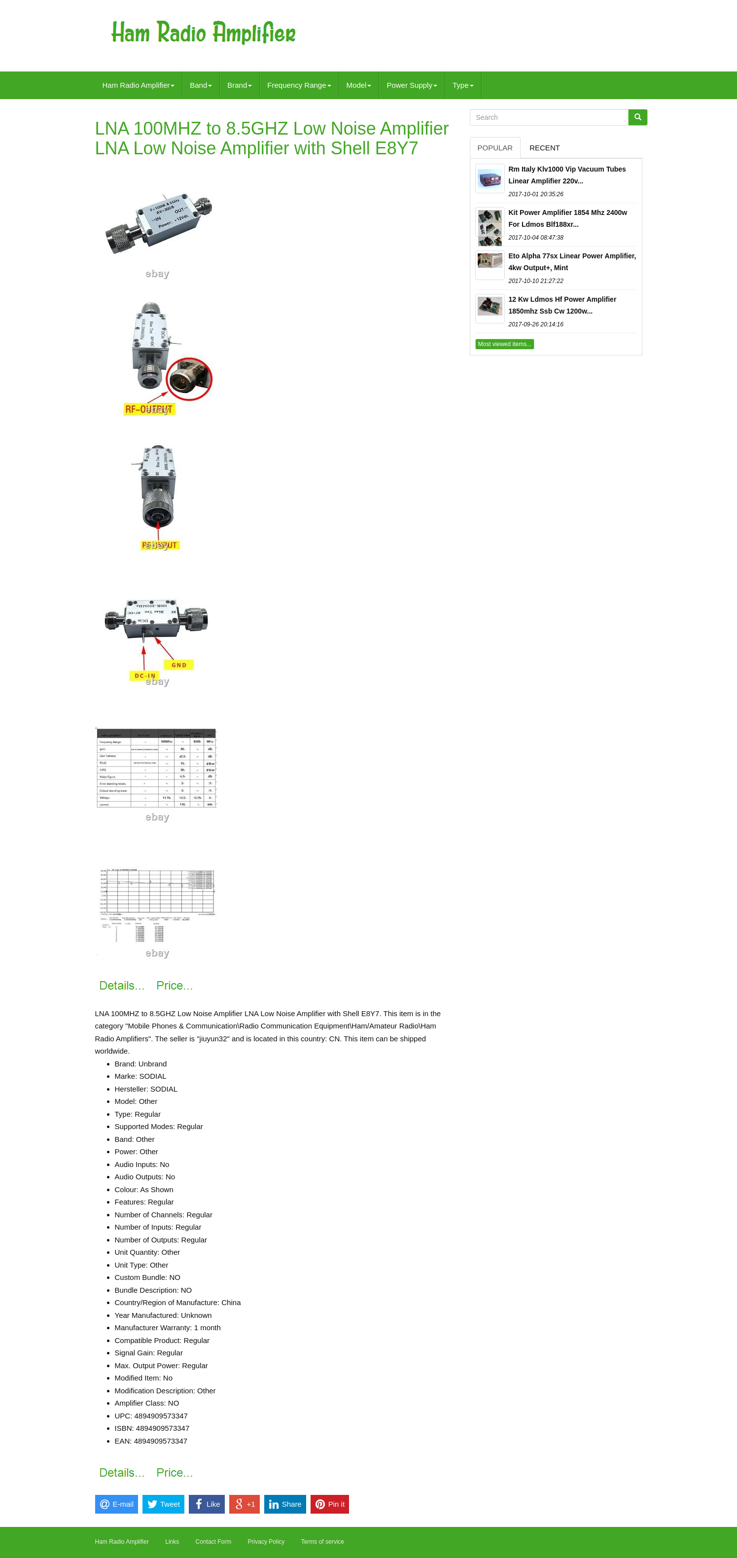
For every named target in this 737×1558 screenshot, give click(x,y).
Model (359, 85)
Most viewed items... (505, 344)
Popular (495, 147)
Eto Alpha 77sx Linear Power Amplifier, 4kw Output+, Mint (572, 262)
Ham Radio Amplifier (139, 85)
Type (463, 85)
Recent (544, 147)
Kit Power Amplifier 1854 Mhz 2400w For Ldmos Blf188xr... (568, 218)
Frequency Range (299, 85)
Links (172, 1541)
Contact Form (214, 1541)
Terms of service (322, 1541)
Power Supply (411, 85)
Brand (239, 85)
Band (201, 85)
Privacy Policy (266, 1541)
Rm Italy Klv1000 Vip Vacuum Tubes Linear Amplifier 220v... (567, 175)
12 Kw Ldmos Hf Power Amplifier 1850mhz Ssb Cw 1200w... (563, 305)
